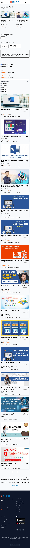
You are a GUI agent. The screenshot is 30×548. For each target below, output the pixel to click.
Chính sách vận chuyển (21, 509)
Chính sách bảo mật (20, 505)
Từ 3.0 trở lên (7, 77)
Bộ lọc (4, 46)
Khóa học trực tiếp (6, 66)
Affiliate (2, 527)
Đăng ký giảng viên (5, 519)
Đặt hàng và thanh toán (21, 507)
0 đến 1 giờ (4, 83)
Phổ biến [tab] (3, 9)
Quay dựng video (4, 525)
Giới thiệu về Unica (20, 501)
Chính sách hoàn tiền (20, 511)
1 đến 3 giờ (4, 85)
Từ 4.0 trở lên (7, 74)
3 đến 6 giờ (4, 87)
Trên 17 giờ (4, 92)
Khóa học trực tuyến (7, 64)
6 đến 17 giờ (4, 89)
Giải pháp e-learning (5, 521)
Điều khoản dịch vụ (20, 503)
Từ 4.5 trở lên (7, 72)
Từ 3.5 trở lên (7, 76)
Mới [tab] (8, 9)
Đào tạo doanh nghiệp (5, 523)
